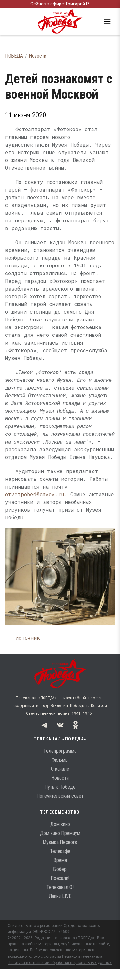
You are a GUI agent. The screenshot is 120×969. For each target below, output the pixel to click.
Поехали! (60, 878)
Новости (37, 56)
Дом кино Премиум (60, 833)
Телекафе (60, 851)
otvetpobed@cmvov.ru (34, 494)
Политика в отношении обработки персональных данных (60, 962)
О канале (60, 769)
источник (27, 637)
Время (60, 860)
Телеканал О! (60, 887)
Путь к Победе (60, 787)
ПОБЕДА (14, 56)
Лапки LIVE (60, 896)
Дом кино (60, 824)
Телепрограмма (60, 751)
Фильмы (60, 760)
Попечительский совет (60, 796)
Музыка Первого (60, 842)
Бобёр (60, 869)
